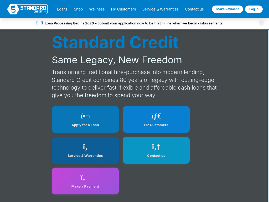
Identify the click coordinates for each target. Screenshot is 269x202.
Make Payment (227, 9)
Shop (78, 9)
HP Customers (123, 9)
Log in (253, 9)
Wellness (97, 9)
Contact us (194, 9)
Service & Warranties (160, 9)
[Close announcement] (261, 23)
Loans (62, 9)
